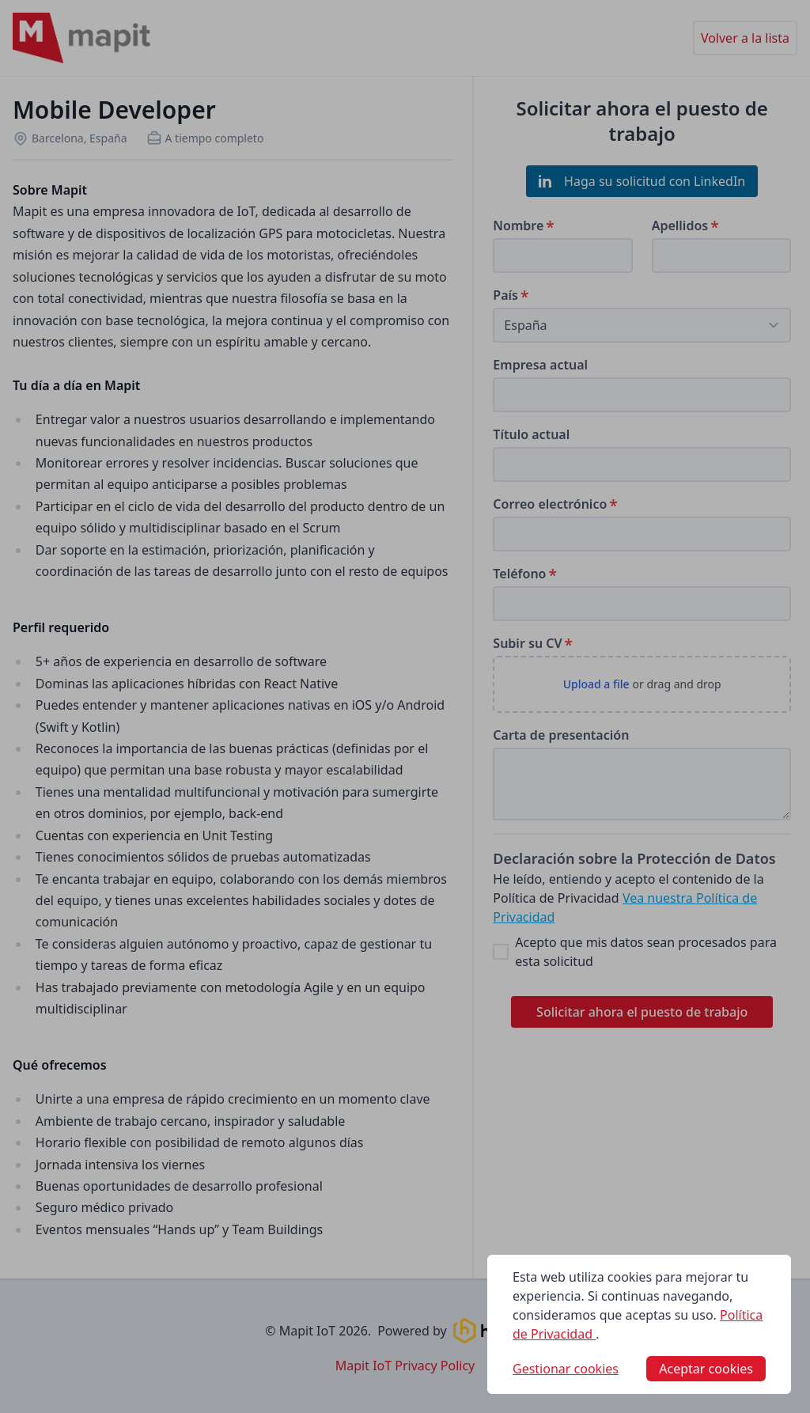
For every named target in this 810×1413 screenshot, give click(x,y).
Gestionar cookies (566, 1368)
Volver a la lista (745, 38)
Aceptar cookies (706, 1368)
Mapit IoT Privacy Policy (405, 1365)
